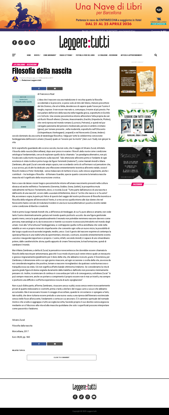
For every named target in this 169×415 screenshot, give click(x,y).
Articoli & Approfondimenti (131, 55)
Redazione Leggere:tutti (31, 80)
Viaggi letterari (66, 55)
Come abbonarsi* (49, 55)
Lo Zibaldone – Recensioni (107, 55)
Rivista (36, 55)
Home (29, 55)
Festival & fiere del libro (85, 55)
